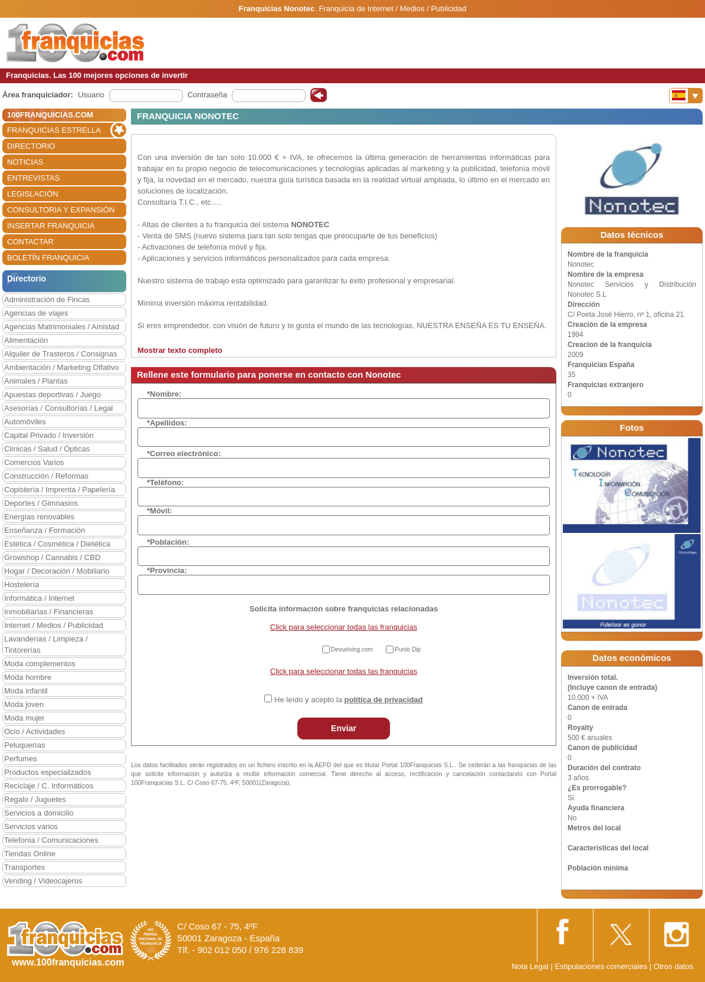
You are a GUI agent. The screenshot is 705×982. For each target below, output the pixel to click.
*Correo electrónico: (184, 453)
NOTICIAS (25, 162)
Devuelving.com (352, 649)
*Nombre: (164, 393)
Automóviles (25, 421)
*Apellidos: (167, 422)
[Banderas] (686, 95)
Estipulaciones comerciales (602, 966)
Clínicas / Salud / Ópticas (47, 448)
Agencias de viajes (36, 313)
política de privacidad (384, 699)
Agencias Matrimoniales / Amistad (61, 326)
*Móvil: (159, 510)
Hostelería (21, 584)
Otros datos (673, 966)
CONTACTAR (30, 241)
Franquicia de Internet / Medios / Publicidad (392, 8)
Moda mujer (24, 717)
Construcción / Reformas (46, 476)
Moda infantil (26, 690)
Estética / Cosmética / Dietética (57, 543)
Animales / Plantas (36, 381)
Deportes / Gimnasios (41, 503)
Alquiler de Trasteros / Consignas (60, 353)
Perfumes (20, 758)
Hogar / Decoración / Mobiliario (56, 571)
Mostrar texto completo (179, 350)
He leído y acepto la (348, 699)
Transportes (24, 867)
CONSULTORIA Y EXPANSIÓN (60, 209)
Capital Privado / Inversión (49, 435)
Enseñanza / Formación (44, 530)
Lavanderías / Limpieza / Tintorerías (46, 644)
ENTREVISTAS (33, 178)
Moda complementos (40, 663)
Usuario (91, 94)
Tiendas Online (29, 853)
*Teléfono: (165, 482)
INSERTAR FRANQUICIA (50, 225)
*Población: (168, 542)
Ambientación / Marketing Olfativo (61, 367)
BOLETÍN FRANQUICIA (48, 257)
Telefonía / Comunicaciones (51, 840)
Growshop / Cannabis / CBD (52, 557)
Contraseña (207, 94)
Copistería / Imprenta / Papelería (59, 489)
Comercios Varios (34, 462)
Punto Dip (408, 649)
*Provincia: (167, 570)
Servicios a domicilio (39, 812)
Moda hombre (27, 677)
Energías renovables (39, 516)
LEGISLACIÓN (32, 193)
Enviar (343, 728)
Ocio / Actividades (34, 731)
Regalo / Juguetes (35, 799)
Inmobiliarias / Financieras (48, 611)
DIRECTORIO (31, 146)
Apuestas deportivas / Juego (52, 394)
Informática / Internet (39, 598)
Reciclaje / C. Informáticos (48, 785)
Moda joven (24, 704)
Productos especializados (47, 772)
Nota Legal (530, 966)
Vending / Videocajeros (43, 880)
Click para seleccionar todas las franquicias (343, 627)
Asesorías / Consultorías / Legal (58, 408)
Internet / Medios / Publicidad (53, 625)
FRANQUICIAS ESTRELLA (54, 130)
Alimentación (26, 340)
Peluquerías (24, 745)
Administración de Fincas (47, 299)
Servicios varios (31, 826)
